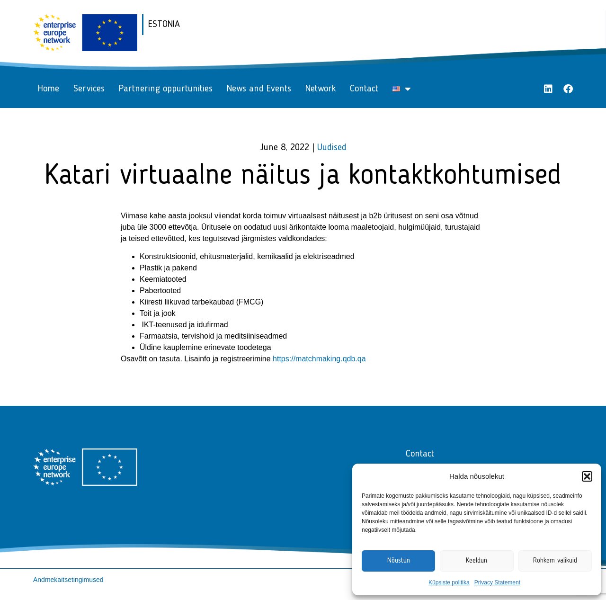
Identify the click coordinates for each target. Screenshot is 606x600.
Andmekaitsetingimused (68, 579)
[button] (587, 476)
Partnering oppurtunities (166, 89)
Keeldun (476, 560)
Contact (364, 89)
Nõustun (398, 560)
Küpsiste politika (449, 582)
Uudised (332, 147)
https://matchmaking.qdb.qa (319, 359)
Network (320, 89)
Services (89, 89)
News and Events (259, 89)
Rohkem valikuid (555, 560)
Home (48, 89)
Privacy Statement (497, 582)
